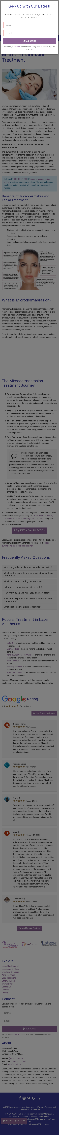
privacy (17, 47)
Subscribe (29, 40)
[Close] (55, 4)
